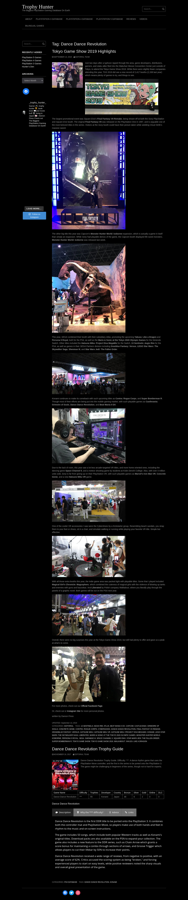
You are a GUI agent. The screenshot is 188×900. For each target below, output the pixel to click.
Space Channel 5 (105, 738)
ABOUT (28, 19)
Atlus (106, 726)
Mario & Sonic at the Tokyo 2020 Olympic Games (112, 735)
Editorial (69, 726)
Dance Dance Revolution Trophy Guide (87, 749)
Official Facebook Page (91, 706)
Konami (150, 732)
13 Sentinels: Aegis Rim (92, 726)
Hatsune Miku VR (102, 732)
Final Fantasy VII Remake (148, 729)
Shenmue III (90, 738)
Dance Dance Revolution (123, 729)
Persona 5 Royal (70, 738)
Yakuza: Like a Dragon (136, 741)
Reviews (131, 19)
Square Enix (120, 738)
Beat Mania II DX (117, 726)
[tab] (63, 812)
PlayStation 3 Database (49, 19)
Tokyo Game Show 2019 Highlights (84, 51)
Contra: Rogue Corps (86, 729)
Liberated (84, 735)
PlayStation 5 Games (31, 57)
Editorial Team (82, 57)
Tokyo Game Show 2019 (102, 741)
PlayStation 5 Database (109, 19)
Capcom (130, 726)
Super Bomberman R (62, 741)
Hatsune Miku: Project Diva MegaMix (128, 732)
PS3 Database (70, 882)
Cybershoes (104, 729)
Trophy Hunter (37, 7)
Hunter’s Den (28, 66)
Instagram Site (73, 711)
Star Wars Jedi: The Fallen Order (143, 738)
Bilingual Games (34, 26)
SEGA (81, 738)
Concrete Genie (67, 729)
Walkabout (119, 741)
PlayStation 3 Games (31, 63)
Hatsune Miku (86, 732)
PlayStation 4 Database (79, 19)
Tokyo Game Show (81, 741)
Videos (143, 19)
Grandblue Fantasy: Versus (65, 732)
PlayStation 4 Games (31, 60)
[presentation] (63, 812)
